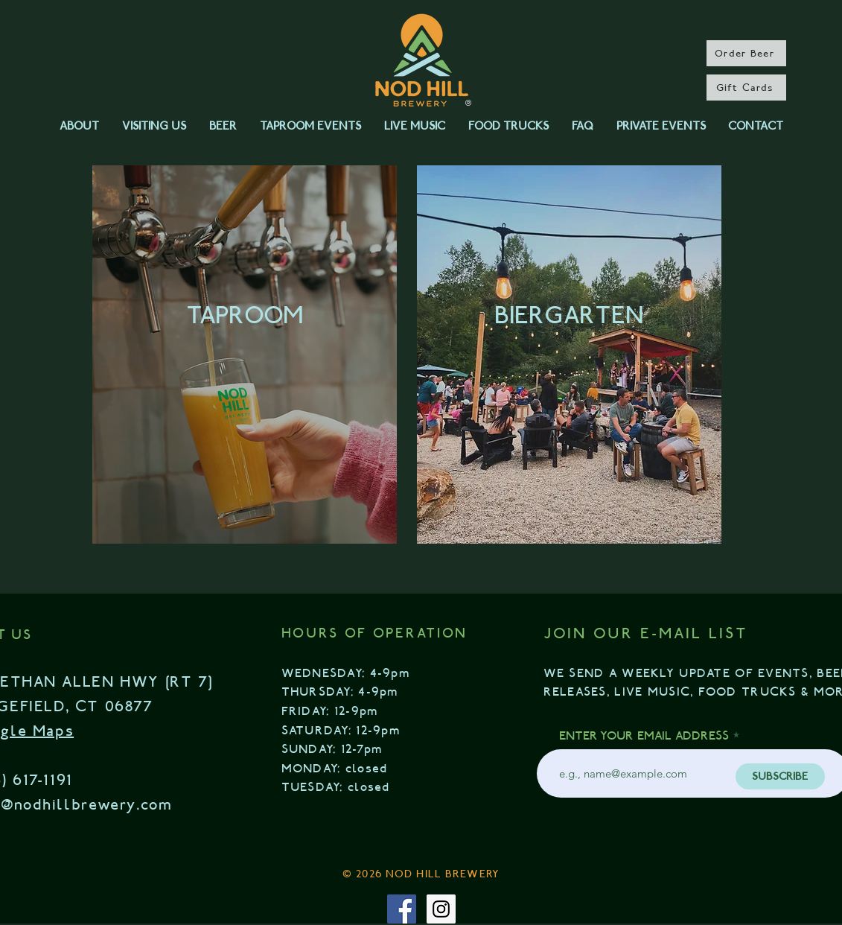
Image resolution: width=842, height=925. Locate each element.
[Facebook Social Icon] (401, 909)
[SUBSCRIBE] (780, 776)
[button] (79, 126)
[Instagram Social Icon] (441, 909)
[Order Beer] (746, 53)
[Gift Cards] (746, 87)
